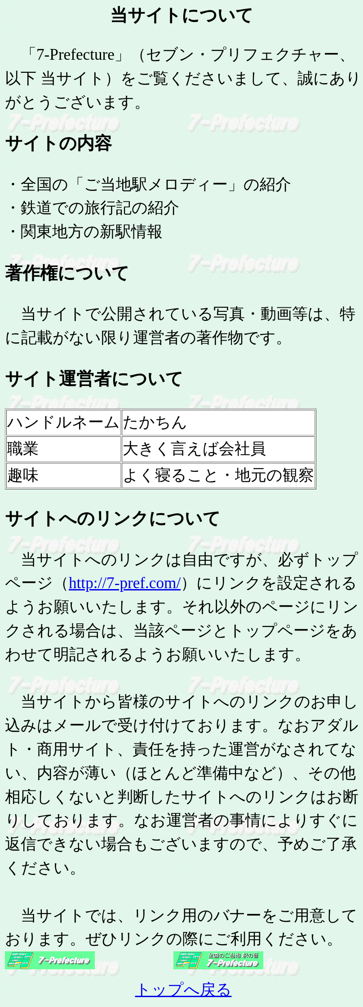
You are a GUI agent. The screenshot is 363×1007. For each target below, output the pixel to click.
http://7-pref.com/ (125, 583)
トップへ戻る (183, 989)
